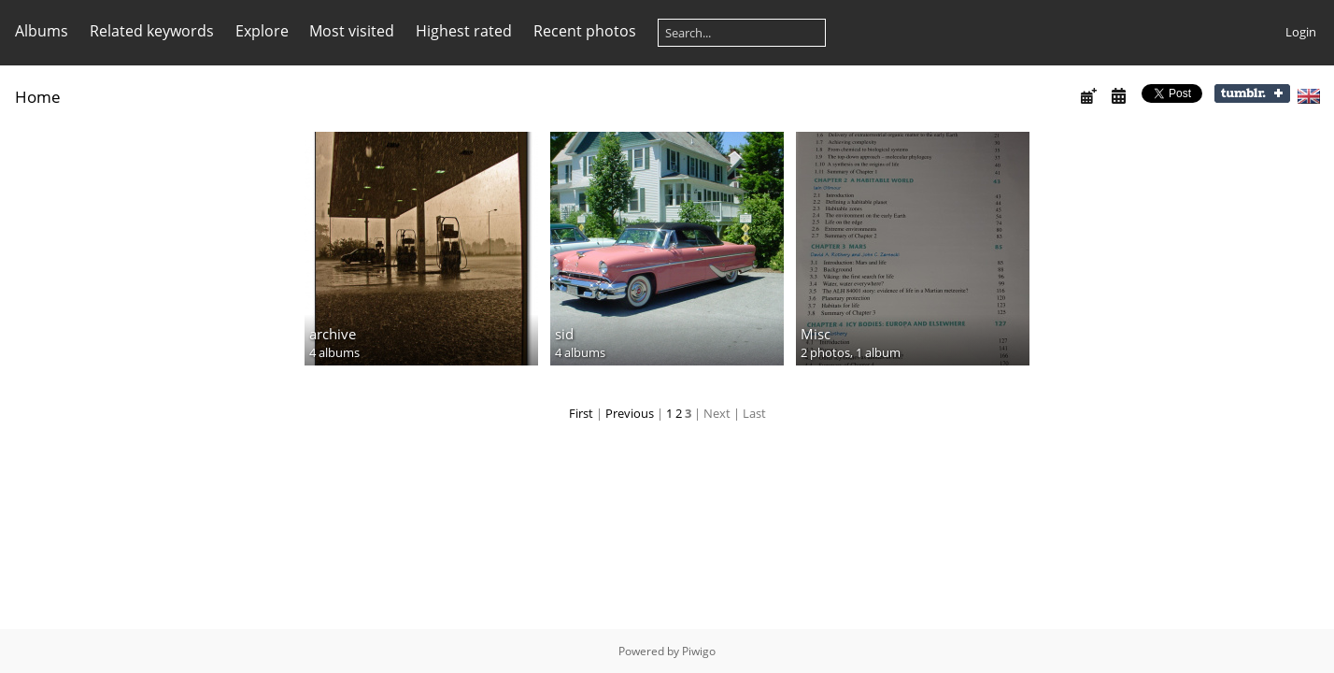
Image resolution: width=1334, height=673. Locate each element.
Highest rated (464, 31)
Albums (41, 31)
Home (38, 96)
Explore (262, 31)
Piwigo (699, 651)
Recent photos (584, 31)
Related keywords (152, 31)
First (581, 413)
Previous (629, 413)
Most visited (351, 31)
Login (1300, 31)
